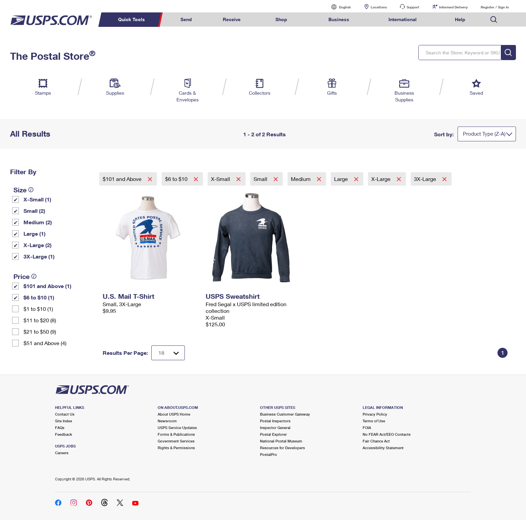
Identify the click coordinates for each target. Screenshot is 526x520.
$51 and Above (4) (44, 343)
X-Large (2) (37, 245)
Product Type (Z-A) (484, 134)
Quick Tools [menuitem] (131, 19)
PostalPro (268, 454)
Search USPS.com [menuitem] (493, 19)
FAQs (59, 427)
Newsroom (167, 421)
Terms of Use (374, 421)
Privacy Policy (375, 414)
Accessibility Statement (383, 447)
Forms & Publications (176, 434)
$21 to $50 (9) (39, 331)
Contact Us (64, 414)
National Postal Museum (281, 441)
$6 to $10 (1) (38, 297)
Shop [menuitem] (281, 19)
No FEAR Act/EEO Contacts (387, 434)
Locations (379, 7)
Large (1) (34, 233)
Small (261, 179)
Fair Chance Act (376, 441)
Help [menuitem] (460, 19)
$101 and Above (123, 179)
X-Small (221, 179)
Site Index (63, 421)
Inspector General (275, 427)
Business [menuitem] (338, 19)
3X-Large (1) (39, 256)
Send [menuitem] (186, 19)
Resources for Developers (282, 447)
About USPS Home (174, 414)
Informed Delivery (453, 7)
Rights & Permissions (176, 447)
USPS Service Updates (177, 427)
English (338, 7)
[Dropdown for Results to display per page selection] (168, 352)
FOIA (367, 427)
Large (341, 179)
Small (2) (34, 210)
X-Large (381, 179)
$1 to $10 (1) (38, 308)
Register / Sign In (495, 7)
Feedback (63, 434)
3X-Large (425, 179)
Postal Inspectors (275, 421)
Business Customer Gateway (285, 414)
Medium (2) (37, 222)
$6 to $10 (177, 179)
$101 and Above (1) (47, 286)
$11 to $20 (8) (39, 320)
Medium (301, 179)
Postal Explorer (273, 434)
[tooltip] (31, 189)
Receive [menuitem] (232, 19)
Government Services (176, 441)
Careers (61, 453)
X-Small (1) (37, 199)
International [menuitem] (402, 19)
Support (413, 7)
